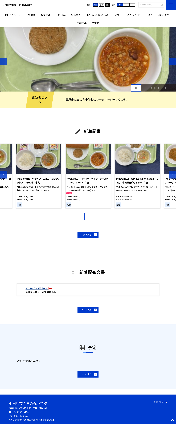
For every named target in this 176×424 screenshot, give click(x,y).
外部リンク (163, 14)
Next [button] (172, 61)
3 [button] (158, 88)
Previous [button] (3, 61)
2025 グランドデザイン (37, 288)
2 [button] (154, 88)
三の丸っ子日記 (133, 14)
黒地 (107, 5)
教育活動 (46, 14)
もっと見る (86, 234)
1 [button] (151, 88)
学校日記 (61, 14)
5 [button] (165, 88)
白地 (101, 5)
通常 (95, 5)
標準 (120, 5)
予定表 (95, 23)
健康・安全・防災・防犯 (97, 14)
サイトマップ (161, 402)
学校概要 (30, 14)
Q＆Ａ (149, 14)
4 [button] (162, 88)
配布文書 (76, 14)
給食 (117, 14)
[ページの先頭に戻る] (172, 420)
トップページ (13, 14)
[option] (88, 59)
